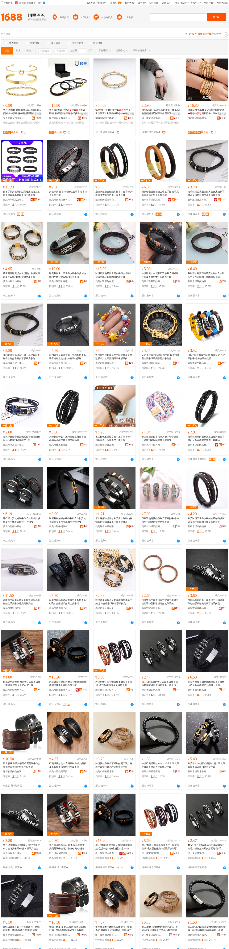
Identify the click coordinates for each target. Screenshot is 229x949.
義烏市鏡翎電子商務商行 (198, 771)
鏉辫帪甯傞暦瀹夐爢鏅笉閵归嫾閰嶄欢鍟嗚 (59, 118)
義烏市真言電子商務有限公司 (13, 363)
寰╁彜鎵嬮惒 (116, 122)
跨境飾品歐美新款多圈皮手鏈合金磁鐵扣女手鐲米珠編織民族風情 (21, 602)
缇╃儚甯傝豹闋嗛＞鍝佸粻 (13, 935)
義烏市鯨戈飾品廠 (151, 689)
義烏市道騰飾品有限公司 (59, 689)
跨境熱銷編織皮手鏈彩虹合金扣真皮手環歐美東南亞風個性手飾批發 (67, 520)
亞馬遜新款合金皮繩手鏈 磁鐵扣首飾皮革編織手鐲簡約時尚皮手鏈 (67, 765)
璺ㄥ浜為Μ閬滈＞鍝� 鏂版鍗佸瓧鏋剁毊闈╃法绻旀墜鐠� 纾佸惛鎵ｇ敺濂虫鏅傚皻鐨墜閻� (67, 847)
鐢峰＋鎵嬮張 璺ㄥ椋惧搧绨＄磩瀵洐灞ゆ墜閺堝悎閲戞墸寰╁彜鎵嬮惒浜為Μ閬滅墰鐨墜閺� (67, 928)
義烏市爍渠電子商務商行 (105, 199)
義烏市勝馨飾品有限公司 (105, 363)
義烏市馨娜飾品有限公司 (13, 526)
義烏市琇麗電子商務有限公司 (59, 608)
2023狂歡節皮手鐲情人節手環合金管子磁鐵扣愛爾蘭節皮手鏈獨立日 (160, 438)
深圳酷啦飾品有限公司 (13, 771)
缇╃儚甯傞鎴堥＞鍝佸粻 (198, 853)
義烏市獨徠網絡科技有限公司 (59, 199)
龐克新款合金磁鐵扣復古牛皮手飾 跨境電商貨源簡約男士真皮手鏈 (114, 193)
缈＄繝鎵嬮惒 (102, 122)
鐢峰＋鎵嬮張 (148, 122)
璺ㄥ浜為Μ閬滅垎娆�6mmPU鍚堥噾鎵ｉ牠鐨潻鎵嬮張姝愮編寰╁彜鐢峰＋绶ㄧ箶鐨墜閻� (207, 928)
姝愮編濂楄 (9, 122)
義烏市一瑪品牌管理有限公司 (13, 199)
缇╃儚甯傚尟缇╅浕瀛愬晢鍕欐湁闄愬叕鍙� (105, 935)
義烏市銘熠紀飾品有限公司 (152, 363)
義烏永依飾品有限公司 (198, 199)
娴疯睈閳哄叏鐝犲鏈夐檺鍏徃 (105, 118)
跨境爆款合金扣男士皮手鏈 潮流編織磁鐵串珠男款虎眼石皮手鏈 (67, 683)
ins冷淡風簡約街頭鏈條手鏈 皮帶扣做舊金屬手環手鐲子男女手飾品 (160, 357)
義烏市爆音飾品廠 (104, 608)
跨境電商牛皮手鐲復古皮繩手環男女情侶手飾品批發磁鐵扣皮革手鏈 (160, 602)
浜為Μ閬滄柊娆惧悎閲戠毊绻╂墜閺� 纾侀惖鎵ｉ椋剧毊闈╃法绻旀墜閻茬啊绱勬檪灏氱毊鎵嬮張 (114, 928)
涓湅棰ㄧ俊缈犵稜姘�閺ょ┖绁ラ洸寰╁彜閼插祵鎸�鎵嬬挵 (114, 112)
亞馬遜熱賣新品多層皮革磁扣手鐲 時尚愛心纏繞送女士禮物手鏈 (160, 520)
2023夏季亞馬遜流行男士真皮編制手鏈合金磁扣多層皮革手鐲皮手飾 (21, 357)
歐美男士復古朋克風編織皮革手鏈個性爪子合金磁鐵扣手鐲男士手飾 (206, 683)
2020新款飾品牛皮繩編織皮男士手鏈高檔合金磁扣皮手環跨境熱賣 (67, 438)
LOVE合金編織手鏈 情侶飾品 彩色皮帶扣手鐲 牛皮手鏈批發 (206, 357)
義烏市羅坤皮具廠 (151, 444)
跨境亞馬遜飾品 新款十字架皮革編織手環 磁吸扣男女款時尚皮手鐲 (21, 683)
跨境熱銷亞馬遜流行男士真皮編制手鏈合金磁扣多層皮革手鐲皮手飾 (206, 193)
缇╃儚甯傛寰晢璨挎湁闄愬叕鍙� (152, 853)
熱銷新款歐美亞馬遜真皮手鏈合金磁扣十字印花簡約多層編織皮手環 (206, 275)
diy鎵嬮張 (79, 122)
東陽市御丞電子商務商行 (152, 771)
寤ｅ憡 (38, 113)
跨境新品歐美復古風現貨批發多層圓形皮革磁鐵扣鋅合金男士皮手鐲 (21, 275)
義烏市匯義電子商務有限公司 (59, 771)
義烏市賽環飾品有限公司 (152, 199)
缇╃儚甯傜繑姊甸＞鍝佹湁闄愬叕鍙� (152, 118)
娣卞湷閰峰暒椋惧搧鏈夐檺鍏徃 (59, 935)
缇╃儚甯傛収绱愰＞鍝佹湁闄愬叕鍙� (59, 853)
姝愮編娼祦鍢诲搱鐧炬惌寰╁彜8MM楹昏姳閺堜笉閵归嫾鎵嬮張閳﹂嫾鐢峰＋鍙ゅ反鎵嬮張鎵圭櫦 (161, 112)
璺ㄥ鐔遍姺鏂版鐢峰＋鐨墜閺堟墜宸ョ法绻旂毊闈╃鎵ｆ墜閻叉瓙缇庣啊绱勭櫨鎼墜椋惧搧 (21, 847)
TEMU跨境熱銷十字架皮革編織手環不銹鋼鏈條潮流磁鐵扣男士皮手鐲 (160, 683)
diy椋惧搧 (68, 122)
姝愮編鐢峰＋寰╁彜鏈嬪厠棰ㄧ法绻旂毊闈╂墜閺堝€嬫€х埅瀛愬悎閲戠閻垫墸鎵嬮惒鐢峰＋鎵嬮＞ (21, 928)
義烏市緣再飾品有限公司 (198, 444)
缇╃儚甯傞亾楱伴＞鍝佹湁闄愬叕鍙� (105, 853)
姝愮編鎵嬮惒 (23, 122)
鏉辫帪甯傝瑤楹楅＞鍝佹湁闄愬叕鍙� (198, 118)
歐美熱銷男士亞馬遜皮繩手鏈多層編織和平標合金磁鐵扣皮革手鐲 (67, 275)
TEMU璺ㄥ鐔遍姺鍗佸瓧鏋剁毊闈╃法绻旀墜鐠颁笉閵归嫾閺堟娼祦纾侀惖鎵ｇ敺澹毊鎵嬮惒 (206, 847)
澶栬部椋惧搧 (56, 122)
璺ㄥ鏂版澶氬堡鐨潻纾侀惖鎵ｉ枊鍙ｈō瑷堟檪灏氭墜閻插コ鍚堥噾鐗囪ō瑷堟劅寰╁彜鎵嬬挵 (160, 928)
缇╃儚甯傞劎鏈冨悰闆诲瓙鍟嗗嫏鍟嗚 (152, 935)
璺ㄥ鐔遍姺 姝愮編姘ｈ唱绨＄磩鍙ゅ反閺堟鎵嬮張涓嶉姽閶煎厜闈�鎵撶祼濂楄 (22, 112)
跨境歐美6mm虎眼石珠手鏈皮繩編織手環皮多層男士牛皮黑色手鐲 (160, 275)
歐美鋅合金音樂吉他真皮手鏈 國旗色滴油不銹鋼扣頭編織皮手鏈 (21, 438)
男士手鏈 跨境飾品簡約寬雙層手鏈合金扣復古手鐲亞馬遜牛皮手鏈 (21, 765)
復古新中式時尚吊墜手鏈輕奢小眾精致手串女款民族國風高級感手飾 (113, 357)
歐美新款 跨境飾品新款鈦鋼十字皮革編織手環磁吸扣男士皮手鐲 (206, 765)
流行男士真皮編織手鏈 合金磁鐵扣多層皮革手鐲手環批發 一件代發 (21, 520)
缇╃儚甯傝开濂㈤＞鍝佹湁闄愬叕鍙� (13, 853)
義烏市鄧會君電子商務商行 (105, 771)
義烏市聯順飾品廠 (197, 526)
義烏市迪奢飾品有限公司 (198, 608)
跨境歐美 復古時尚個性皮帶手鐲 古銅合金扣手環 (68, 193)
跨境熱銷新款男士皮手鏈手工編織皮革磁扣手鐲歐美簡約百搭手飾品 (206, 602)
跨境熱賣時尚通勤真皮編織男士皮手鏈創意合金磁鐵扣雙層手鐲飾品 (206, 438)
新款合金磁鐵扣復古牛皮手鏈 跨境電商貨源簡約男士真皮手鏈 (160, 193)
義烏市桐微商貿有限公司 (105, 689)
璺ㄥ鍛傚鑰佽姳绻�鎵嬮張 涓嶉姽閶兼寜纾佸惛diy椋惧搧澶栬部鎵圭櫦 (67, 112)
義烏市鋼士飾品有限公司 (13, 281)
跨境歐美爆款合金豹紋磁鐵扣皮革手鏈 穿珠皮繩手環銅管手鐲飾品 (113, 602)
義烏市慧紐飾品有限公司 (13, 689)
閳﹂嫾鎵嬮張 (163, 122)
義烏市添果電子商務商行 (13, 444)
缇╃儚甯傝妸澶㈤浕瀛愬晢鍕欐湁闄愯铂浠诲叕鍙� (13, 118)
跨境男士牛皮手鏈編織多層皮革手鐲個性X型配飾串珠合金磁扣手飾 (113, 683)
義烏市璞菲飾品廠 (58, 281)
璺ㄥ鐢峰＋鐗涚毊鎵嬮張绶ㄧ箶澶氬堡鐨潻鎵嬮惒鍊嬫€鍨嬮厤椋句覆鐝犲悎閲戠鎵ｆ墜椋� (160, 847)
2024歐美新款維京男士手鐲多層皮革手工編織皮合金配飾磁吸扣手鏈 (67, 357)
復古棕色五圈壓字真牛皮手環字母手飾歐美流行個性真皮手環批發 (113, 438)
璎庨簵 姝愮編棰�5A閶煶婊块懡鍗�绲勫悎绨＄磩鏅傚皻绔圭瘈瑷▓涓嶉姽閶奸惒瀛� (206, 112)
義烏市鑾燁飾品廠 (104, 444)
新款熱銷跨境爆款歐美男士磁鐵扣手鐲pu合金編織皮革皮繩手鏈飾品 (113, 520)
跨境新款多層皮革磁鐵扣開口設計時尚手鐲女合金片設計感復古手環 (113, 765)
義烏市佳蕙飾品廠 (58, 444)
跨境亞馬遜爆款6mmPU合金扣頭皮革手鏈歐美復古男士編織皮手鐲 (160, 765)
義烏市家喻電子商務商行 (152, 608)
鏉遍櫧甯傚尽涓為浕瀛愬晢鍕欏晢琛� (198, 935)
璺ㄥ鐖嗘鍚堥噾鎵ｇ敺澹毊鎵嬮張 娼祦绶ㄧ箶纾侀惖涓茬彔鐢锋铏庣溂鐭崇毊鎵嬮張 (113, 847)
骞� (38, 117)
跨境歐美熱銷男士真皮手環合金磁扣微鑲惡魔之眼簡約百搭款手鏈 (113, 275)
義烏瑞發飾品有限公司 (105, 526)
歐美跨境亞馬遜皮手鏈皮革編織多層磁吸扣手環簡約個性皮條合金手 (206, 520)
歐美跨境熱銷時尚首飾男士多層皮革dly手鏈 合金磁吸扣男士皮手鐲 (68, 602)
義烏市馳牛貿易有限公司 (59, 526)
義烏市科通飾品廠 (151, 526)
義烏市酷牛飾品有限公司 (198, 363)
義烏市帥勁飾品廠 (12, 608)
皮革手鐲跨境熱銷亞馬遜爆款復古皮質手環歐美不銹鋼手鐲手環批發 (21, 193)
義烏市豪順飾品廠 (197, 689)
